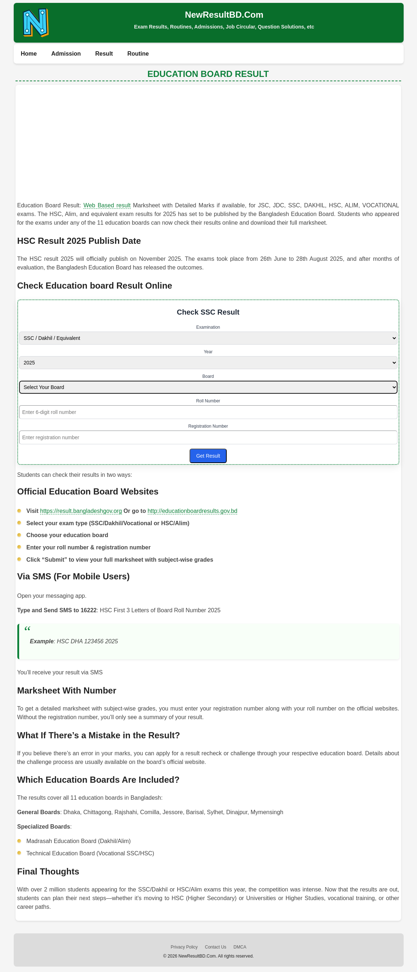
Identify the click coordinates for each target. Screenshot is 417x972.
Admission (66, 54)
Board (208, 376)
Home (29, 54)
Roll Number (208, 400)
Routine (138, 54)
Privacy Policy (184, 947)
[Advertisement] (208, 144)
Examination (208, 327)
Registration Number (208, 426)
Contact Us (215, 947)
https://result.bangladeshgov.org (81, 511)
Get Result (208, 456)
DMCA (240, 947)
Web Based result (106, 205)
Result (104, 54)
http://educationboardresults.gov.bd (193, 511)
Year (208, 351)
